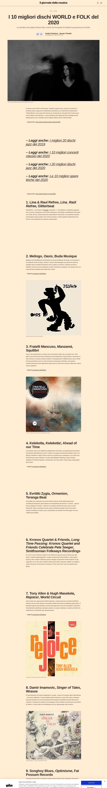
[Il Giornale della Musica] (53, 3)
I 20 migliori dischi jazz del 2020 (50, 166)
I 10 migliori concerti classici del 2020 (52, 154)
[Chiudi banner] (104, 773)
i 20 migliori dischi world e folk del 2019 (47, 122)
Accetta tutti (91, 774)
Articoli (55, 11)
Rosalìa (46, 210)
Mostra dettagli (23, 785)
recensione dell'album (39, 273)
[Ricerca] (98, 3)
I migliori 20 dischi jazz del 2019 (50, 142)
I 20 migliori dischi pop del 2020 (45, 194)
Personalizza (91, 779)
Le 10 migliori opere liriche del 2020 (52, 178)
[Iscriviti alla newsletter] (101, 3)
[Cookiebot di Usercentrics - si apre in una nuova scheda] (9, 785)
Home (51, 11)
